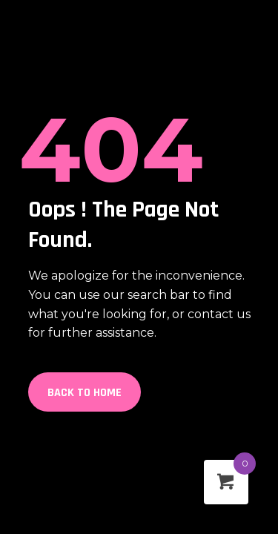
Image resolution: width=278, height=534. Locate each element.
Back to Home (84, 392)
